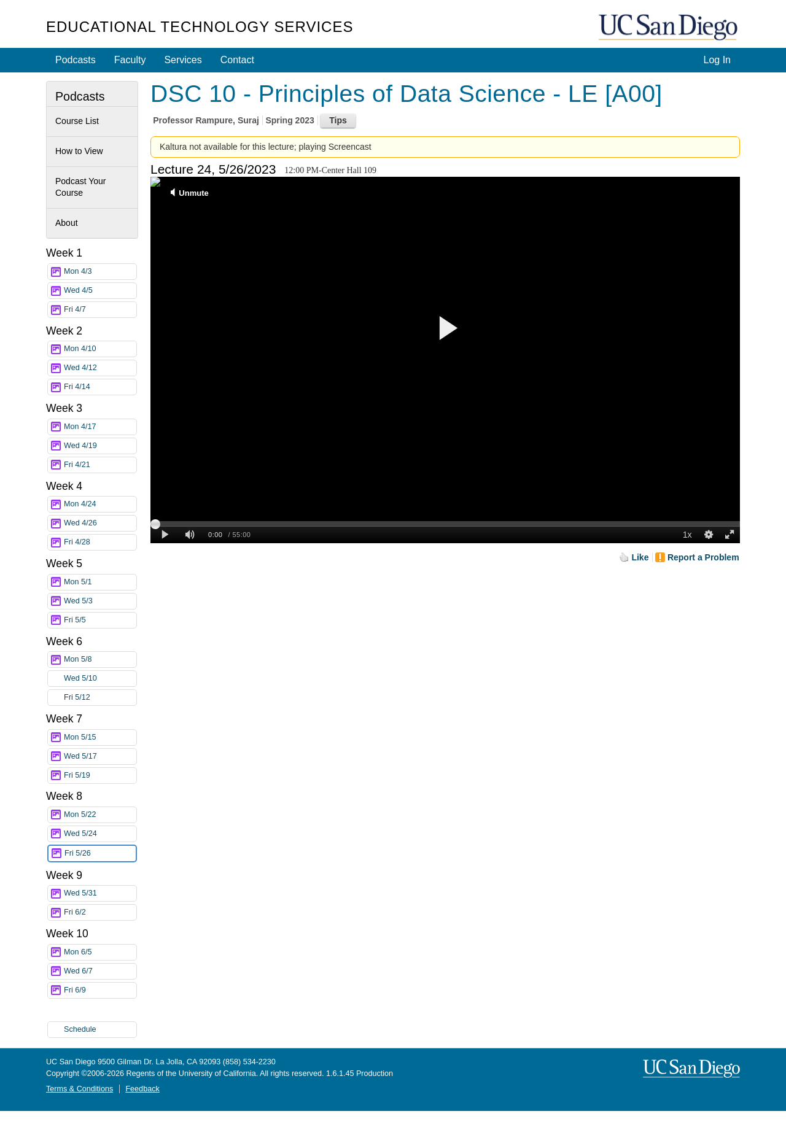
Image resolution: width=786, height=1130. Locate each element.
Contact (237, 60)
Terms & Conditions (79, 1089)
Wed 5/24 (100, 834)
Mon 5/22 (100, 814)
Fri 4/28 (100, 542)
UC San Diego (669, 28)
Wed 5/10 (100, 678)
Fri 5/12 (100, 697)
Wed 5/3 (100, 601)
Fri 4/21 (100, 465)
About (66, 223)
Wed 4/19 (100, 446)
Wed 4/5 (100, 290)
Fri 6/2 (100, 912)
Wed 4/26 (100, 523)
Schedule (80, 1029)
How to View (79, 151)
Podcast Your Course (80, 187)
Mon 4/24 (100, 504)
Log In (717, 60)
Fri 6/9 (100, 990)
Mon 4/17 (100, 427)
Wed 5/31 (100, 893)
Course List (77, 121)
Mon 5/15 (100, 737)
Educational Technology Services (199, 26)
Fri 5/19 (100, 775)
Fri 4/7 (100, 309)
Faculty (130, 60)
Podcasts (75, 60)
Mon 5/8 (100, 659)
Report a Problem (703, 557)
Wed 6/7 (100, 971)
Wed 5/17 (100, 756)
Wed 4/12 (100, 368)
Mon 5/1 (100, 582)
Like (639, 557)
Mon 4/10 (100, 349)
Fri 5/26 (100, 853)
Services (182, 60)
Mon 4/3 (100, 271)
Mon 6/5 (100, 952)
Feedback (142, 1089)
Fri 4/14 (100, 387)
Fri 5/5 (100, 620)
